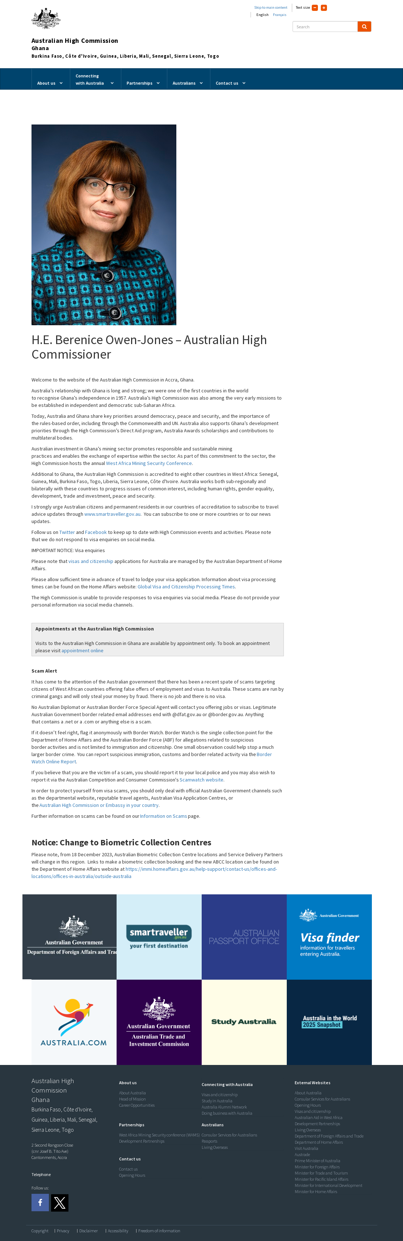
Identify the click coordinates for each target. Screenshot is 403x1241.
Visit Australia (306, 1148)
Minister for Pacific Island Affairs (321, 1179)
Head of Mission (132, 1099)
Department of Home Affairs (319, 1142)
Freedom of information (159, 1231)
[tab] (159, 1083)
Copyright (40, 1231)
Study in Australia (217, 1100)
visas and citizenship (90, 561)
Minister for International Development (328, 1185)
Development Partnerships (141, 1141)
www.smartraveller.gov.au (112, 514)
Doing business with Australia (227, 1113)
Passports (209, 1141)
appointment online (83, 650)
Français (279, 14)
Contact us (128, 1169)
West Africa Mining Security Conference (149, 463)
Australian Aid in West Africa (319, 1117)
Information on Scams (163, 816)
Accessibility (118, 1231)
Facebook (96, 532)
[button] (126, 1082)
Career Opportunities (137, 1105)
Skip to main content (270, 7)
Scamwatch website (201, 779)
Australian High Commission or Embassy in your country (99, 805)
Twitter (67, 532)
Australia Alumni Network (224, 1107)
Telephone (41, 1174)
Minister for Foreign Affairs (317, 1166)
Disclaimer (88, 1231)
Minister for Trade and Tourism (321, 1173)
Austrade (302, 1154)
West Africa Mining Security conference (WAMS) (159, 1135)
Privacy (63, 1231)
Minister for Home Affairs (316, 1191)
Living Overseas (215, 1147)
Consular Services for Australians (229, 1135)
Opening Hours (132, 1175)
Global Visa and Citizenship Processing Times (186, 586)
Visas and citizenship (220, 1094)
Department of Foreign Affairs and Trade (329, 1136)
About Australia (132, 1092)
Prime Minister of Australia (317, 1160)
